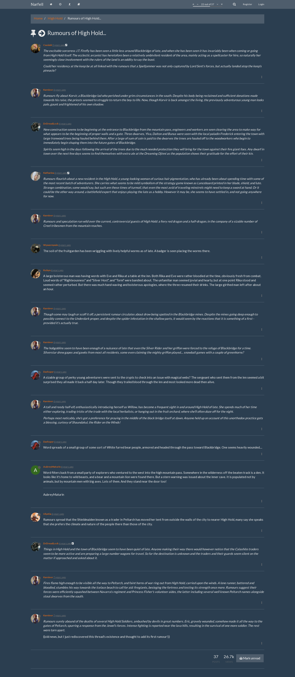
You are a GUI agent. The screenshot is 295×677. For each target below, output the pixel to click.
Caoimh (47, 45)
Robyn (47, 270)
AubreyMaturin (52, 466)
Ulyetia (47, 513)
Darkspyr (48, 371)
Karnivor (48, 89)
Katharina (48, 172)
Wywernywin (50, 245)
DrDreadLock (51, 123)
